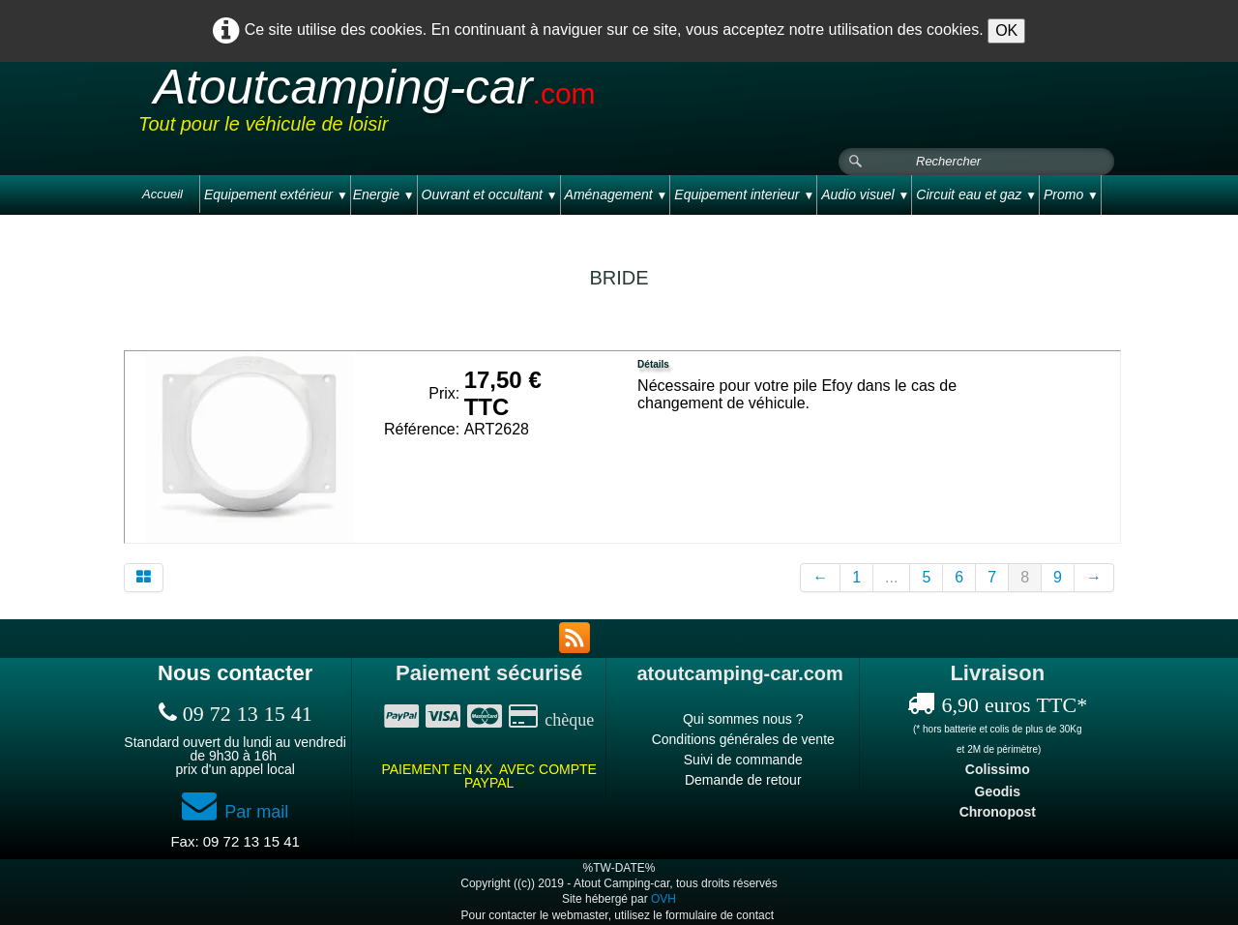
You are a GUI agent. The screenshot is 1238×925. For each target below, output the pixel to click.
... (891, 577)
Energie (384, 194)
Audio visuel (865, 194)
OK (1006, 30)
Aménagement (616, 194)
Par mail (235, 811)
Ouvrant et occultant (490, 194)
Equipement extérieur (276, 194)
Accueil (162, 194)
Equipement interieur (744, 194)
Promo (1071, 194)
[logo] (505, 105)
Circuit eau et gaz (976, 194)
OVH (663, 899)
